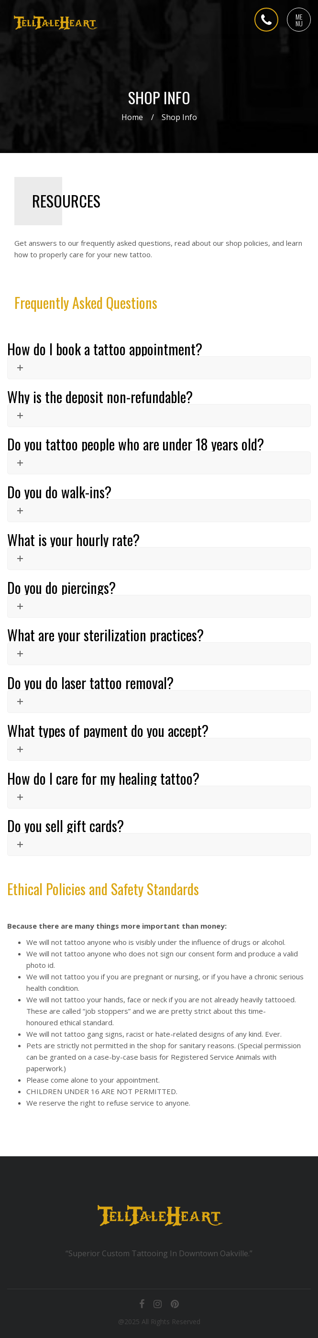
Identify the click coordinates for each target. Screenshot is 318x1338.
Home (132, 117)
